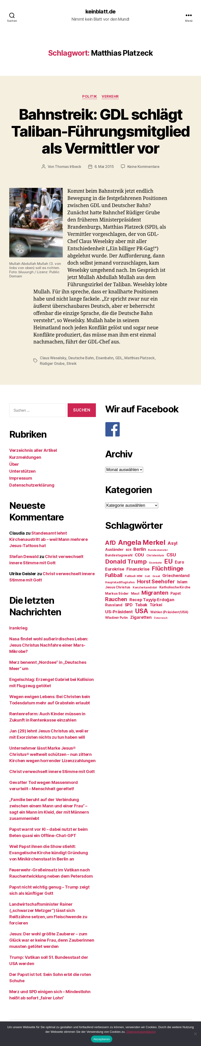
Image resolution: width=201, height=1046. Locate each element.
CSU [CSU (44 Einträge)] (171, 555)
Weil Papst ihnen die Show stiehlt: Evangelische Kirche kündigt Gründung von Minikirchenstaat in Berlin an (48, 852)
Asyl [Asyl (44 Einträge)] (172, 543)
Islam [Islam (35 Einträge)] (182, 581)
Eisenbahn (104, 358)
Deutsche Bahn (81, 358)
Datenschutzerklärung (31, 485)
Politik (89, 96)
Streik (71, 363)
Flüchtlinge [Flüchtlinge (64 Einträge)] (167, 568)
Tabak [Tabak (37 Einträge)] (141, 604)
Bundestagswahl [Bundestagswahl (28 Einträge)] (118, 555)
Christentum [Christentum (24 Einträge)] (155, 555)
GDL (118, 358)
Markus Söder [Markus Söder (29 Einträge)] (117, 593)
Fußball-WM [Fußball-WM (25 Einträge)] (133, 576)
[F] (148, 429)
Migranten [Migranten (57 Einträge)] (154, 592)
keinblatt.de (100, 11)
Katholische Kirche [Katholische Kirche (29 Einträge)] (174, 587)
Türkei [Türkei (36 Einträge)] (156, 604)
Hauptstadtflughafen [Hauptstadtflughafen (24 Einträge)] (120, 582)
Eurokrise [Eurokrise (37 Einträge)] (114, 569)
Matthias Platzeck (139, 358)
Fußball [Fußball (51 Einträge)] (113, 575)
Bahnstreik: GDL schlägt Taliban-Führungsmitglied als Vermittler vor (100, 131)
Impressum (20, 478)
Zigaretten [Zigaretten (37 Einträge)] (140, 617)
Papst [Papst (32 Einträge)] (175, 593)
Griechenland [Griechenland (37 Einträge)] (176, 575)
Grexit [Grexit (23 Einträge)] (156, 576)
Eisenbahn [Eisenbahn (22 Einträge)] (155, 562)
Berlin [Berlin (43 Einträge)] (139, 549)
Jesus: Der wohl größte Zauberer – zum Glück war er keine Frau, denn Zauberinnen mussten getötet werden (51, 940)
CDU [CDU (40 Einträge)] (139, 555)
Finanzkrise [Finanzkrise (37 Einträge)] (137, 569)
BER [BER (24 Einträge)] (128, 550)
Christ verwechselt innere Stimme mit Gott (52, 771)
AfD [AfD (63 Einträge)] (110, 542)
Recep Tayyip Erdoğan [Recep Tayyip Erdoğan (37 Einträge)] (151, 599)
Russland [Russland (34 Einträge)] (113, 605)
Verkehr (110, 96)
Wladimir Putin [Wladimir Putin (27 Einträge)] (116, 617)
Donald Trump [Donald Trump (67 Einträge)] (126, 561)
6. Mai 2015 (104, 166)
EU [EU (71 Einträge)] (168, 561)
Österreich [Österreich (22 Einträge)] (160, 617)
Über (14, 464)
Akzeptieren (101, 1039)
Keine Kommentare (143, 166)
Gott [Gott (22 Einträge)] (147, 576)
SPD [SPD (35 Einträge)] (129, 604)
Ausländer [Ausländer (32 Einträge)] (114, 549)
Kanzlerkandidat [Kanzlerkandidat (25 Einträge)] (145, 587)
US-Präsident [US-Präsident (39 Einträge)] (119, 611)
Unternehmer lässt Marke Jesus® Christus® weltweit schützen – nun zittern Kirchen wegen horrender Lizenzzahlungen (52, 754)
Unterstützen (22, 471)
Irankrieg (18, 628)
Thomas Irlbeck (68, 166)
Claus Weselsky (53, 358)
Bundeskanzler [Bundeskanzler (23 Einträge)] (158, 550)
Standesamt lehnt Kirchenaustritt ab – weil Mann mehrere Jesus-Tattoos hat (48, 539)
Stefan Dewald (24, 556)
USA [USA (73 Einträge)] (141, 611)
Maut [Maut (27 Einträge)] (135, 593)
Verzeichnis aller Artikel (33, 450)
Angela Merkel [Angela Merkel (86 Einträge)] (141, 542)
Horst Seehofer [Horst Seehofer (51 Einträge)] (156, 581)
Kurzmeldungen (25, 457)
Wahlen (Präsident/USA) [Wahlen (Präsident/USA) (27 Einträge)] (169, 612)
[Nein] (195, 1033)
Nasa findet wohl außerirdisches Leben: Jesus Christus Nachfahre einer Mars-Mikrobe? (48, 645)
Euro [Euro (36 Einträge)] (179, 562)
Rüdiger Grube (52, 363)
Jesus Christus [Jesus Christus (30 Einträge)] (117, 587)
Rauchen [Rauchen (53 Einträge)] (116, 599)
